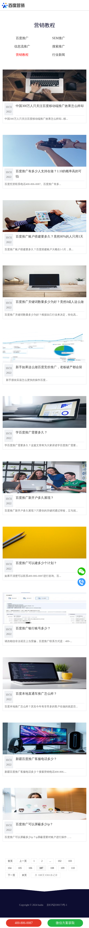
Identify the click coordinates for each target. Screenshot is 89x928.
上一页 (23, 861)
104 (9, 868)
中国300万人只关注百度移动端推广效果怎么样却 (50, 106)
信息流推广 (22, 46)
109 (62, 868)
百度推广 (22, 38)
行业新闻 (58, 54)
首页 (10, 861)
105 (20, 868)
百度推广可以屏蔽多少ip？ (34, 824)
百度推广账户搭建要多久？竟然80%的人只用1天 (49, 236)
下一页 (11, 875)
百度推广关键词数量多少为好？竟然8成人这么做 (50, 302)
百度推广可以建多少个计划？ (36, 563)
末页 (24, 875)
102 (60, 861)
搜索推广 (58, 46)
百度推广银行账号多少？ (33, 628)
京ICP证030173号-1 (57, 905)
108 (52, 868)
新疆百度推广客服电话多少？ (36, 759)
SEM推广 (58, 38)
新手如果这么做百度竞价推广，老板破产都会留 (49, 367)
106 (30, 868)
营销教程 (22, 54)
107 (41, 868)
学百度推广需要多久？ (31, 432)
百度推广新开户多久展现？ (35, 497)
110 (73, 868)
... (50, 861)
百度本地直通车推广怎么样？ (36, 693)
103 (70, 861)
